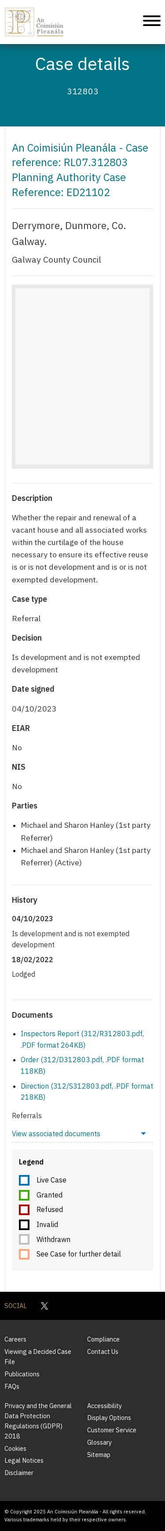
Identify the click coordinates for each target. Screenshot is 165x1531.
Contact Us (102, 1351)
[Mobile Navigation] (152, 22)
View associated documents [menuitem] (56, 1133)
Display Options (109, 1417)
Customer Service (111, 1430)
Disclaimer (18, 1472)
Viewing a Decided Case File (37, 1356)
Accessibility (104, 1405)
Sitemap (98, 1454)
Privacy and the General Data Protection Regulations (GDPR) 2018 (38, 1420)
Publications (22, 1374)
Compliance (103, 1339)
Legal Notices (24, 1460)
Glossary (99, 1442)
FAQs (11, 1386)
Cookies (15, 1448)
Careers (15, 1339)
